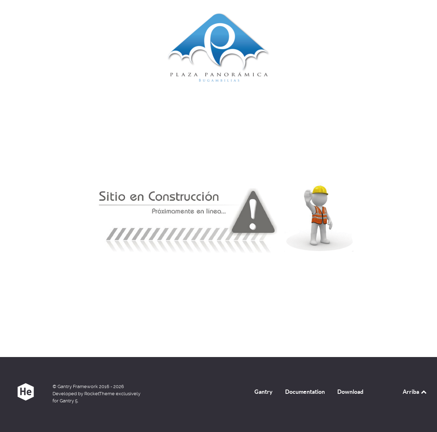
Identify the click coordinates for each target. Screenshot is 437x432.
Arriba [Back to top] (415, 391)
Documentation (305, 391)
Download (350, 391)
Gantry (263, 391)
